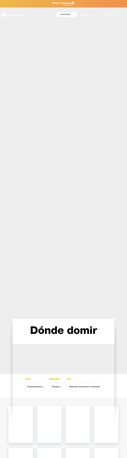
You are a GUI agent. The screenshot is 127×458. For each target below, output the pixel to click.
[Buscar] (35, 14)
